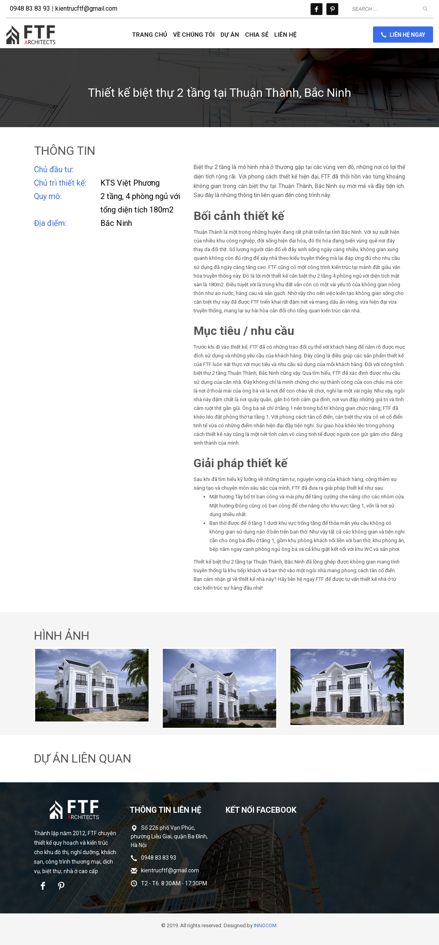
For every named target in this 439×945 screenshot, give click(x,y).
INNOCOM (265, 925)
